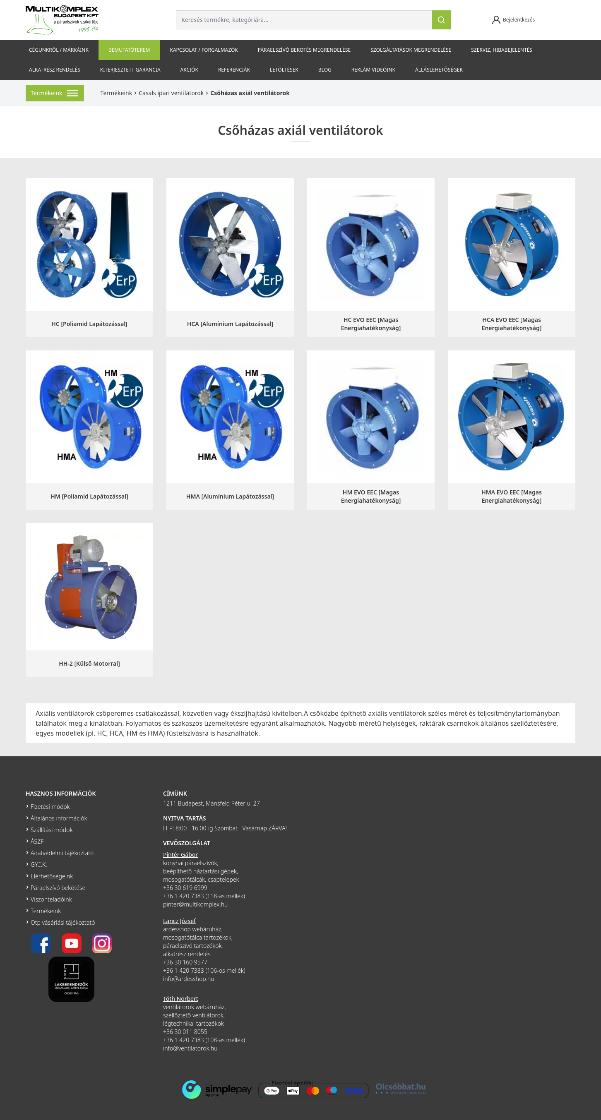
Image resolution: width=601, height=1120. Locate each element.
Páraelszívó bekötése (58, 888)
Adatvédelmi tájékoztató (62, 853)
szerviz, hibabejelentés (501, 49)
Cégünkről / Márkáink (59, 49)
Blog (325, 69)
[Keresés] (441, 19)
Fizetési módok (50, 807)
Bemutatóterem (129, 49)
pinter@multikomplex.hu (195, 904)
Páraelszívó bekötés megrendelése (304, 49)
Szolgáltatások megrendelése (410, 49)
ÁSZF (37, 841)
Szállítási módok (51, 830)
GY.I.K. (39, 864)
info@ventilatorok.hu (190, 1048)
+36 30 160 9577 (185, 962)
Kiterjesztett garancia (130, 69)
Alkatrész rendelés (54, 69)
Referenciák (234, 69)
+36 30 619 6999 (185, 888)
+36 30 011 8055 (185, 1032)
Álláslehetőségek (439, 69)
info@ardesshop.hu (188, 979)
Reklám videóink (373, 69)
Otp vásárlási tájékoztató (63, 922)
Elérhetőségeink (52, 876)
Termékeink (116, 93)
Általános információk (59, 818)
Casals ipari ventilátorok (171, 93)
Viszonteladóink (51, 899)
